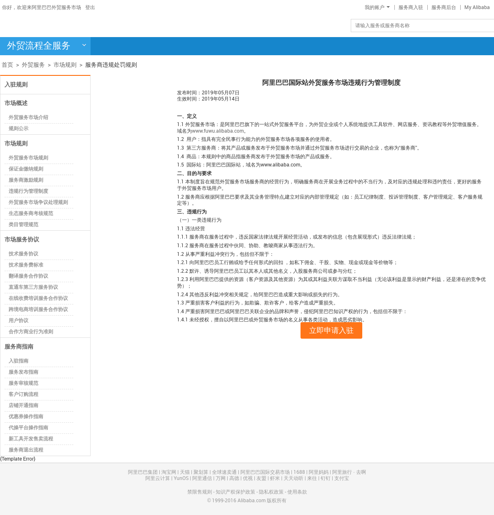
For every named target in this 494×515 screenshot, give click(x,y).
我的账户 (377, 7)
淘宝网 (168, 472)
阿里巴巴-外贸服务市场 (68, 25)
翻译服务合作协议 (28, 276)
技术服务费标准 (26, 265)
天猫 (185, 472)
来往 (312, 478)
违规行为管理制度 (28, 191)
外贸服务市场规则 (28, 158)
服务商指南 (19, 347)
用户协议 (18, 320)
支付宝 (341, 478)
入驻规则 (16, 85)
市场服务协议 (22, 239)
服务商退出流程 (26, 450)
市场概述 (16, 103)
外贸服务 (33, 65)
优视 (248, 478)
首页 (7, 65)
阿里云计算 (157, 478)
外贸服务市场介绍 (28, 117)
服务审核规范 (23, 383)
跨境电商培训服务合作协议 (38, 309)
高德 (234, 478)
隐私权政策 (271, 492)
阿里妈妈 (319, 472)
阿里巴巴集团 (143, 472)
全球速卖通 (224, 472)
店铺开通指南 (23, 405)
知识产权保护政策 (235, 492)
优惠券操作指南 (26, 416)
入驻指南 (18, 361)
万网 (221, 478)
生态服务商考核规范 (31, 213)
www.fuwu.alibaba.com (218, 131)
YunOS (181, 478)
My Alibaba (477, 7)
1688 (299, 472)
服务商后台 (443, 7)
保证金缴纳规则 (26, 169)
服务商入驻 (410, 7)
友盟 (261, 478)
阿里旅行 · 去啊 (349, 472)
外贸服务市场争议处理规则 (38, 202)
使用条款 (297, 492)
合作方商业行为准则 (31, 332)
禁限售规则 (199, 492)
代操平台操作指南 (28, 428)
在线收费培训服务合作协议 (38, 298)
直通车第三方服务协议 (33, 287)
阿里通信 (202, 478)
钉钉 (326, 478)
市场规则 (65, 65)
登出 (90, 7)
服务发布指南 (23, 372)
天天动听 (293, 478)
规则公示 (18, 128)
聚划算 (200, 472)
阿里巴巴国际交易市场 (265, 472)
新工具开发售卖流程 (31, 439)
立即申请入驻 (331, 331)
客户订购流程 (23, 394)
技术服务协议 (23, 254)
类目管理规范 (23, 224)
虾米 (275, 478)
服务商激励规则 (26, 180)
